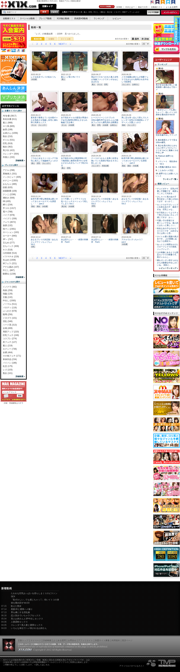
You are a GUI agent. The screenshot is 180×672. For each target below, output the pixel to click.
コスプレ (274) (10, 338)
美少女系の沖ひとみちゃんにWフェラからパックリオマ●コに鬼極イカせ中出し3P (167, 149)
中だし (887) (9, 270)
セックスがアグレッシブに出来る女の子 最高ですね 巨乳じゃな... (167, 207)
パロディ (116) (10, 307)
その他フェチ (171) (12, 356)
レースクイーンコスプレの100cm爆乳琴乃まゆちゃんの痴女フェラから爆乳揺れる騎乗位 (104, 119)
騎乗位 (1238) (9, 274)
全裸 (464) (7, 352)
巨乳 (90, 12)
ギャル (99, 84)
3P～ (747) (8, 239)
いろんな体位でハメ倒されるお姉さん (29, 628)
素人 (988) (7, 122)
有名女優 (105, 166)
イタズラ (117, 12)
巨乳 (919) (7, 143)
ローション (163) (11, 232)
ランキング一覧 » (170, 179)
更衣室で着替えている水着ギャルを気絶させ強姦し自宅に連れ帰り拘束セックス (44, 119)
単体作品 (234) (10, 359)
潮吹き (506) (9, 198)
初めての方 (143, 7)
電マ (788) (7, 211)
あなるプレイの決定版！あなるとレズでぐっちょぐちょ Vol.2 (135, 201)
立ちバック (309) (11, 246)
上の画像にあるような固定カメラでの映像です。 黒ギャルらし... (167, 254)
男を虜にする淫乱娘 (20, 612)
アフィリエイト (85, 640)
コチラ (20, 403)
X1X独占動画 (63, 18)
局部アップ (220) (11, 331)
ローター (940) (10, 236)
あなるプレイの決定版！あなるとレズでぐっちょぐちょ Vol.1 (44, 241)
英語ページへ (152, 2)
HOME (119, 7)
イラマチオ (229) (11, 256)
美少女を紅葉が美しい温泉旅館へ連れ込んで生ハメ (166, 87)
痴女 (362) (7, 147)
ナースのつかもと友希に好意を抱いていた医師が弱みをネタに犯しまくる (104, 160)
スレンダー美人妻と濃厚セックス (27, 625)
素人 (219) (7, 345)
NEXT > (63, 44)
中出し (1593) (9, 300)
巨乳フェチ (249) (11, 335)
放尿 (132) (7, 225)
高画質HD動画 (81, 18)
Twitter (168, 2)
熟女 (123, 166)
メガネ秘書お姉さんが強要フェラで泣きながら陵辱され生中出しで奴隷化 (135, 79)
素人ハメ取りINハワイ (70, 77)
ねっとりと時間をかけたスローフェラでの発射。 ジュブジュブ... (167, 246)
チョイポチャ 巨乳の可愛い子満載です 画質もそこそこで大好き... (167, 191)
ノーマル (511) (10, 304)
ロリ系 (79, 12)
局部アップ (126, 12)
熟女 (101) (7, 373)
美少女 (109, 12)
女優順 (51, 39)
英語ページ (127, 640)
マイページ (107, 7)
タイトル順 (65, 39)
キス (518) (7, 249)
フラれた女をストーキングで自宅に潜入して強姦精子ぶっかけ (44, 159)
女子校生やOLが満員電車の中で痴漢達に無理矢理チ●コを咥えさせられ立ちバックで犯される (74, 161)
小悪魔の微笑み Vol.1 (167, 167)
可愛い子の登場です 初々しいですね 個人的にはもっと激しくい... (167, 222)
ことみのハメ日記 (165, 170)
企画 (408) (7, 328)
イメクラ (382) (10, 287)
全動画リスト (157, 7)
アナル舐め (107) (11, 267)
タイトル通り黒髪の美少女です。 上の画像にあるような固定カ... (167, 238)
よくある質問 (171, 7)
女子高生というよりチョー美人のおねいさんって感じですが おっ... (167, 215)
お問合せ (72, 640)
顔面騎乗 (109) (10, 191)
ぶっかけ (135, 12)
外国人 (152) (9, 157)
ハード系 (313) (10, 325)
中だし (96, 12)
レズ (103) (7, 369)
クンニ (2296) (9, 194)
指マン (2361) (9, 229)
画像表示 (135, 38)
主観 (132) (7, 297)
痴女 (123, 125)
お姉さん (135, 84)
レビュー (117, 18)
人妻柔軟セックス (19, 622)
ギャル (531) (9, 140)
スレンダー (126, 84)
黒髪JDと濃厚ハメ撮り (22, 609)
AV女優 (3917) (9, 116)
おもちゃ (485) (10, 184)
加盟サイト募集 (102, 640)
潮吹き (103, 12)
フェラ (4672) (9, 222)
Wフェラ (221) (10, 263)
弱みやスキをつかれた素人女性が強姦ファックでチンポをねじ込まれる (104, 79)
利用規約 (116, 640)
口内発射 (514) (10, 253)
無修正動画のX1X (19, 5)
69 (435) (7, 201)
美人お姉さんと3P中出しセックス (27, 618)
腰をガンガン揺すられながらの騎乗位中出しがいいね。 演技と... (167, 262)
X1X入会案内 (13, 38)
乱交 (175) (7, 366)
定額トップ (47, 6)
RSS (163, 2)
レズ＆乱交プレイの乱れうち (43, 77)
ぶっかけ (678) (10, 311)
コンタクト (157, 2)
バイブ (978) (9, 215)
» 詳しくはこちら (42, 665)
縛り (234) (7, 204)
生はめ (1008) (9, 260)
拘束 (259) (7, 290)
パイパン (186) (10, 363)
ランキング (99, 18)
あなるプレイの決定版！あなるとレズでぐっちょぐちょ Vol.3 (104, 201)
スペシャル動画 (27, 18)
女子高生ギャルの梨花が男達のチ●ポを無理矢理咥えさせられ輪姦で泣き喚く (74, 119)
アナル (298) (9, 170)
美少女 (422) (9, 150)
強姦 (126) (7, 293)
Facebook (173, 2)
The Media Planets (161, 663)
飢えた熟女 (16, 606)
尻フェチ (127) (10, 342)
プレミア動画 (45, 18)
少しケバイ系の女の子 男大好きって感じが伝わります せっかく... (167, 199)
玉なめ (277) (9, 242)
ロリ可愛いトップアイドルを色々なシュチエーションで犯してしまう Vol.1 (74, 201)
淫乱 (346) (7, 321)
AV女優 (34, 79)
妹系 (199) (7, 129)
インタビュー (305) (12, 177)
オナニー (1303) (10, 180)
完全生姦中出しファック (166, 135)
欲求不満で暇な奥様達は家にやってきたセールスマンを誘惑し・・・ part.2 (44, 201)
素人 (85, 12)
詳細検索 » (20, 160)
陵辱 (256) (7, 314)
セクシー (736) (10, 349)
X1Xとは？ (130, 7)
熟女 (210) (7, 136)
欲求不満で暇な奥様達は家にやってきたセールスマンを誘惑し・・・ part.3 (135, 160)
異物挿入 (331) (10, 173)
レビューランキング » (168, 268)
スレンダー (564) (11, 154)
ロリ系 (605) (9, 126)
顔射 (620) (7, 187)
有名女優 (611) (10, 119)
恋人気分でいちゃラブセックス (25, 615)
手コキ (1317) (9, 208)
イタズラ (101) (10, 318)
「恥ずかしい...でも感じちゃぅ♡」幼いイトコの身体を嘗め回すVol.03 (166, 112)
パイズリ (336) (10, 218)
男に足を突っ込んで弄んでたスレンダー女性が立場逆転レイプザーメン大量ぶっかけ (135, 119)
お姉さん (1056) (10, 133)
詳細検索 (47, 640)
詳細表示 (145, 38)
